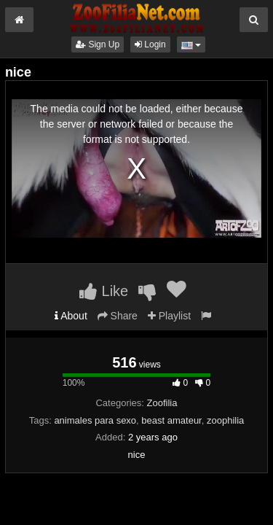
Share (118, 316)
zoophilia (225, 420)
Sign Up (97, 44)
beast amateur (171, 420)
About (71, 316)
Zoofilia (162, 402)
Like (103, 291)
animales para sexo (95, 420)
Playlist (169, 316)
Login (150, 44)
